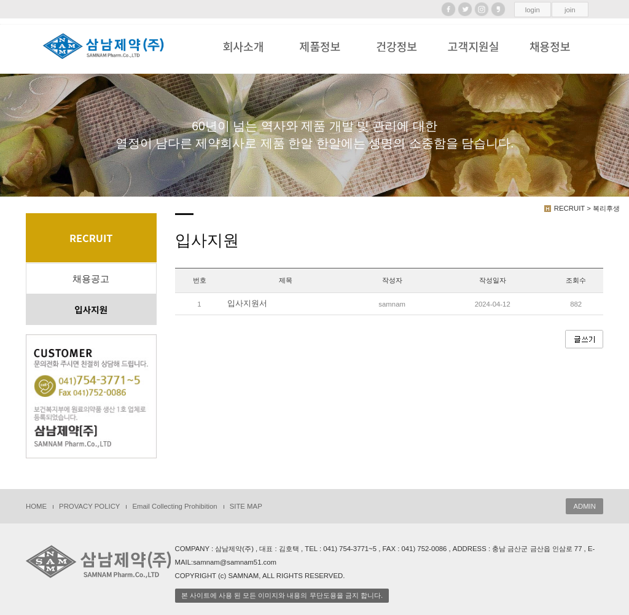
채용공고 (90, 279)
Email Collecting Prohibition (174, 506)
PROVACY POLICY (89, 506)
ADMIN (584, 506)
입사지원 (90, 309)
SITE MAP (246, 506)
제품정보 (319, 46)
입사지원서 (247, 303)
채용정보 (550, 46)
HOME (36, 506)
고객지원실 (473, 46)
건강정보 (396, 46)
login (532, 10)
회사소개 (243, 46)
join (570, 10)
